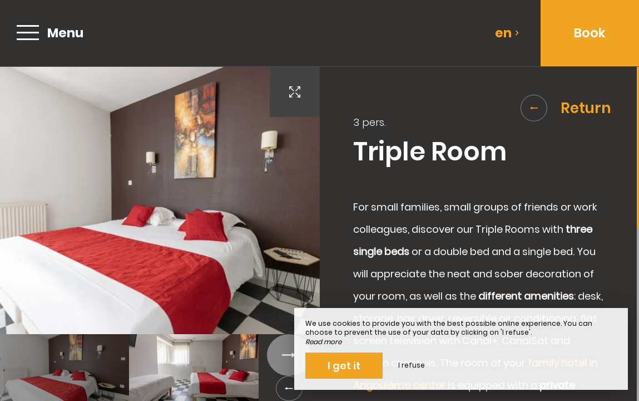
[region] (480, 234)
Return (566, 108)
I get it (344, 366)
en (507, 33)
